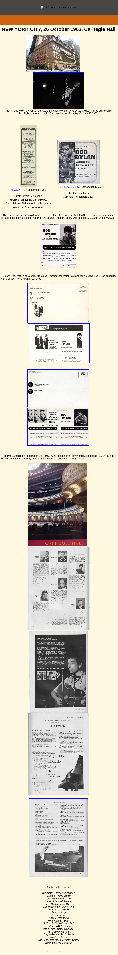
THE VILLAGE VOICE (68, 187)
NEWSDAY (17, 190)
